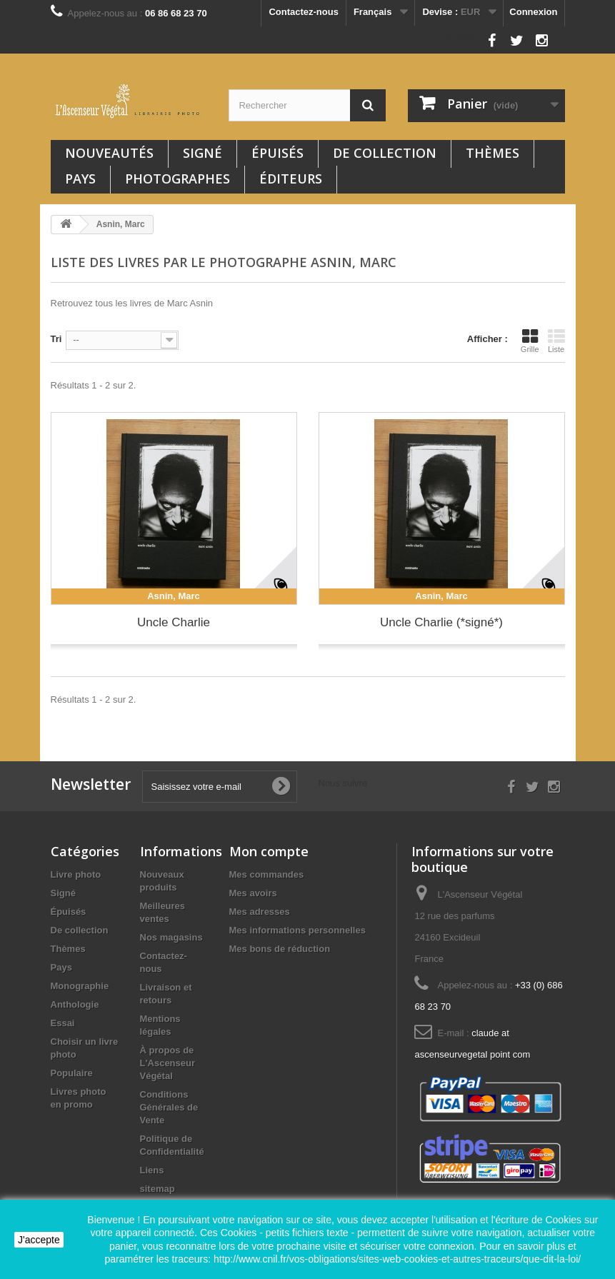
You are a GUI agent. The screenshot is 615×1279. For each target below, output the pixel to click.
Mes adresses (259, 911)
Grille (530, 340)
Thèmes (492, 152)
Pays (80, 178)
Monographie (80, 985)
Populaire (72, 1073)
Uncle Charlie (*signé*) (441, 622)
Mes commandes (266, 874)
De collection (384, 152)
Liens (152, 1170)
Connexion (533, 11)
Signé (202, 152)
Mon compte (269, 851)
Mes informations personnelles (297, 930)
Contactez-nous (304, 11)
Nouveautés (109, 152)
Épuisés (277, 152)
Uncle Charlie (173, 622)
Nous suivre (454, 36)
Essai (63, 1023)
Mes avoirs (253, 893)
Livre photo (76, 874)
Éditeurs (290, 178)
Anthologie (75, 1004)
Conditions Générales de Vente (169, 1107)
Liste (556, 340)
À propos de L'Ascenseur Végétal (168, 1063)
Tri (56, 338)
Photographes (177, 178)
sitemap (157, 1188)
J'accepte (39, 1239)
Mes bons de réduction (280, 948)
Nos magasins (171, 937)
